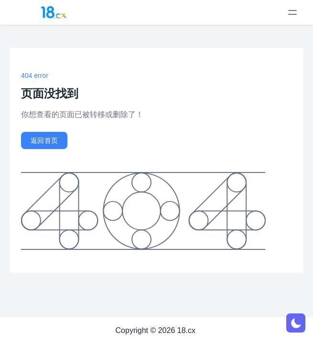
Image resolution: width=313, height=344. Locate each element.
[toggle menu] (292, 12)
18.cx (186, 330)
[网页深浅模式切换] (295, 323)
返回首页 (44, 140)
